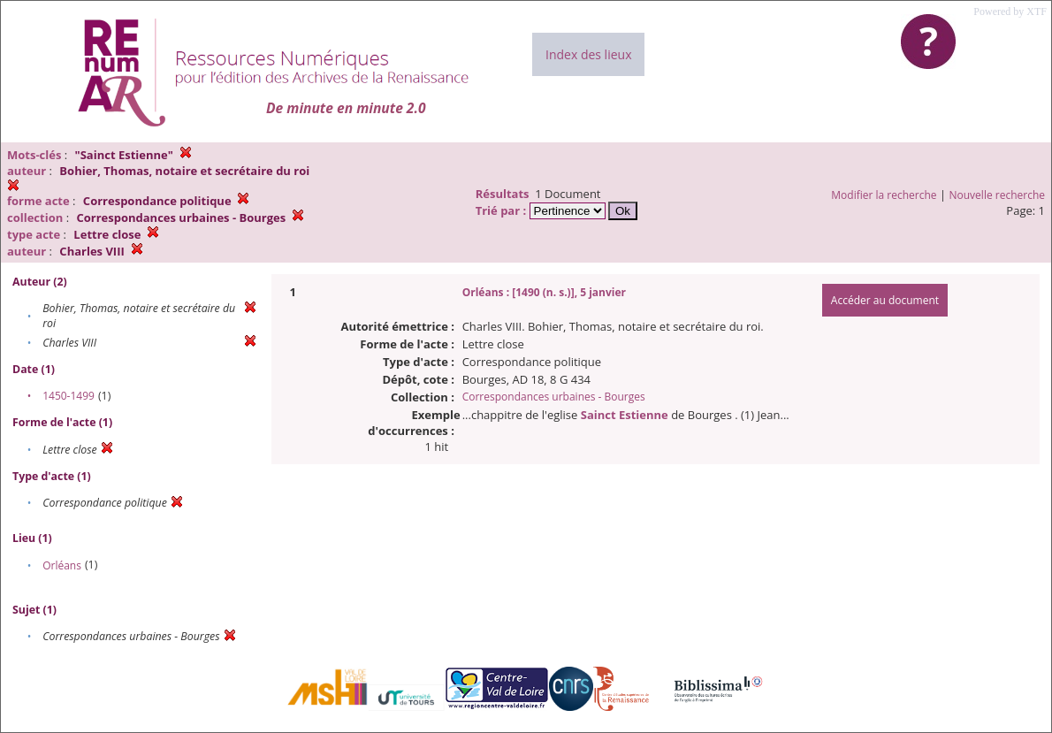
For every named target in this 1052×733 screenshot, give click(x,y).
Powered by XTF (1010, 11)
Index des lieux (588, 54)
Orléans (61, 565)
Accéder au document (885, 300)
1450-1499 (68, 395)
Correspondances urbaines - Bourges (553, 396)
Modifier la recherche (883, 194)
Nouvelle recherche (997, 194)
